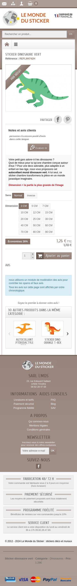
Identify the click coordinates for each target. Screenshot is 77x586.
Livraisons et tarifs (24, 399)
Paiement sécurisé (24, 404)
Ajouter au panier (53, 255)
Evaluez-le (38, 147)
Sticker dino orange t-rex (52, 341)
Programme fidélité (23, 408)
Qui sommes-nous (38, 421)
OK (70, 34)
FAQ (53, 399)
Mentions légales (38, 425)
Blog (53, 404)
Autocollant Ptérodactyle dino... (24, 343)
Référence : (12, 58)
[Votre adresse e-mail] (35, 450)
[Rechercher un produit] (34, 34)
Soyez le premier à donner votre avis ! (38, 303)
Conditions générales (38, 429)
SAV (53, 408)
